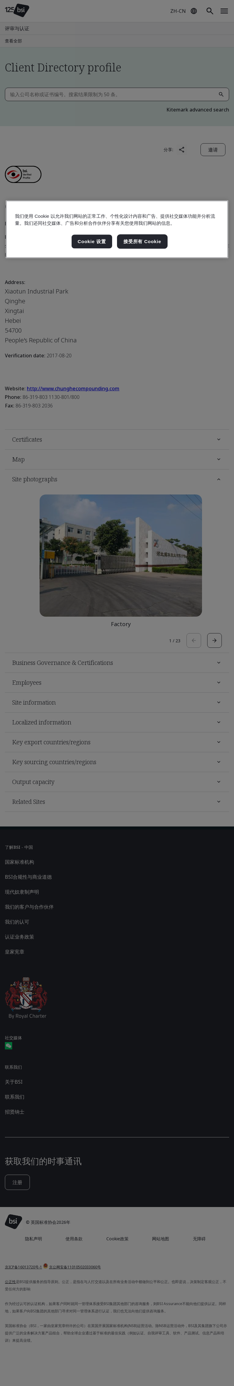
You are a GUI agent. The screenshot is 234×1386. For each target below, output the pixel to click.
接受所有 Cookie (142, 241)
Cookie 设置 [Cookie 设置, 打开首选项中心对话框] (92, 241)
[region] (117, 229)
